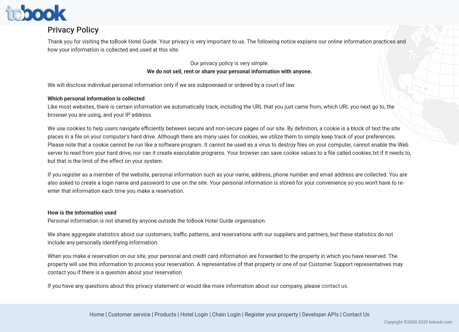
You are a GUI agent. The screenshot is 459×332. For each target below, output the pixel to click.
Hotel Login (194, 314)
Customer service (129, 314)
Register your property (271, 314)
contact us (334, 286)
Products (165, 314)
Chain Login (226, 314)
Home (96, 314)
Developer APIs (320, 314)
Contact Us (356, 314)
